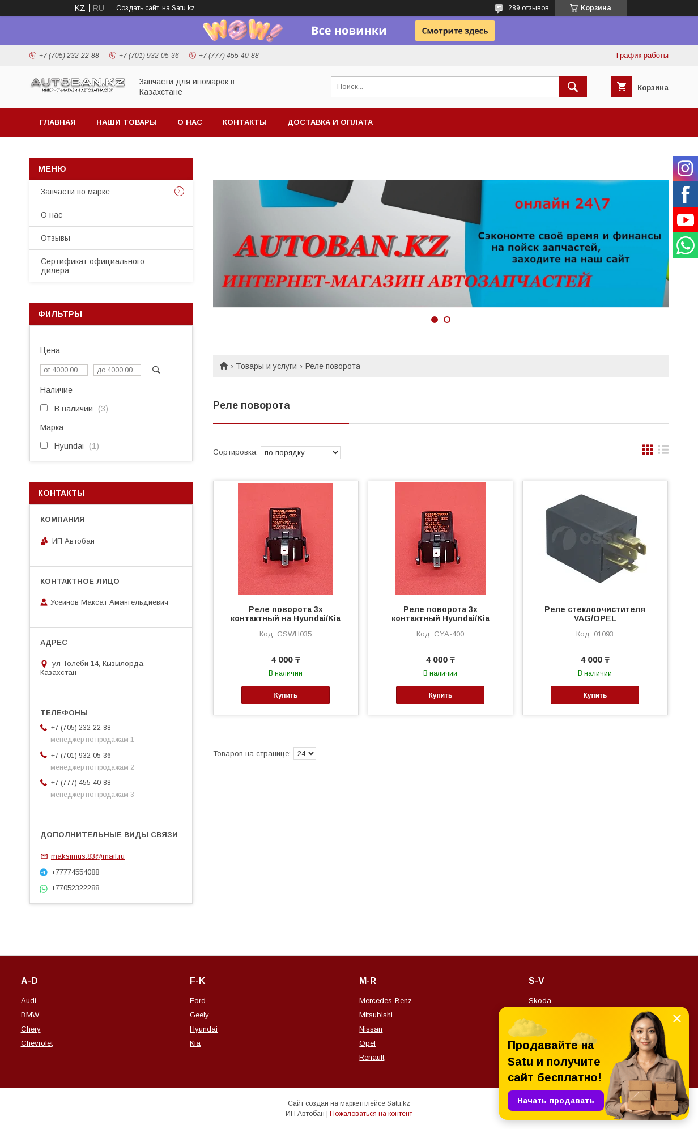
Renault (371, 1057)
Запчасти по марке (75, 191)
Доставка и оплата (330, 122)
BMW (30, 1015)
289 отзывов (528, 8)
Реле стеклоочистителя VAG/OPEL (594, 614)
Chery (31, 1029)
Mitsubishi (376, 1015)
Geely (199, 1015)
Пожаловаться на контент (371, 1114)
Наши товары (126, 122)
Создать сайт (137, 8)
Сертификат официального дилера (92, 266)
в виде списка (663, 452)
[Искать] (573, 86)
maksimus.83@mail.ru (88, 856)
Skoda (540, 1000)
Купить (285, 695)
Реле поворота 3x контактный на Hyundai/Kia (286, 614)
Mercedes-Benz (385, 1000)
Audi (28, 1000)
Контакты (245, 122)
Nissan (370, 1029)
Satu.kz (398, 1103)
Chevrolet (37, 1043)
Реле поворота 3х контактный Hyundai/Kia (440, 614)
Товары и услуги (266, 366)
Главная (58, 122)
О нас (189, 122)
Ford (198, 1000)
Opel (367, 1043)
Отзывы (55, 238)
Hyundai (204, 1029)
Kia (195, 1043)
